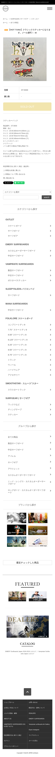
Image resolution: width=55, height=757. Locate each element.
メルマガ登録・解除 (10, 713)
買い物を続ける (8, 178)
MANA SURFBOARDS (17, 304)
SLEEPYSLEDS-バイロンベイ (20, 289)
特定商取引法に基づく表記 (12, 735)
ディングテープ (15, 409)
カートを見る (33, 740)
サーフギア (13, 236)
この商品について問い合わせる (14, 174)
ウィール (12, 365)
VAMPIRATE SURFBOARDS (20, 264)
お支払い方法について (11, 707)
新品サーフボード (16, 270)
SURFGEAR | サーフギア (19, 19)
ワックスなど (14, 404)
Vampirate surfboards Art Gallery (39, 724)
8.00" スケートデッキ (17, 335)
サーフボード (14, 231)
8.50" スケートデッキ (17, 350)
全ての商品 (14, 23)
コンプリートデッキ (17, 325)
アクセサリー (14, 375)
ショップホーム (9, 702)
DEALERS (32, 713)
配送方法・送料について (37, 707)
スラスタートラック (17, 390)
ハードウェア (14, 370)
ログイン (7, 740)
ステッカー (35, 19)
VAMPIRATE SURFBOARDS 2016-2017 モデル (14, 725)
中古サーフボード (16, 256)
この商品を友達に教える (12, 170)
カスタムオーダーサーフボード (22, 251)
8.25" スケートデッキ (17, 345)
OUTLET (10, 219)
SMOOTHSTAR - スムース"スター (22, 383)
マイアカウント (34, 735)
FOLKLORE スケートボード (19, 318)
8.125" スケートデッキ (18, 340)
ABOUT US (7, 718)
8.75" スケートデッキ (17, 355)
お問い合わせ (33, 702)
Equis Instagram (34, 729)
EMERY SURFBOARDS (17, 244)
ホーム (5, 19)
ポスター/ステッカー (17, 280)
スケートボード (15, 226)
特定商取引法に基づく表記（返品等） (16, 166)
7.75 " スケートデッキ (17, 330)
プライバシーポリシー (11, 746)
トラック (12, 360)
